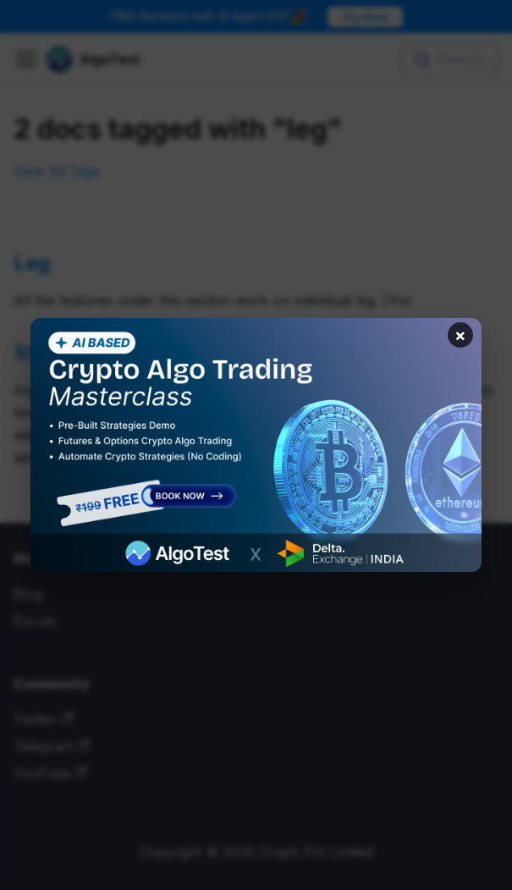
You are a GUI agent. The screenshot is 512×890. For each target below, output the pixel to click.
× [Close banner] (460, 335)
